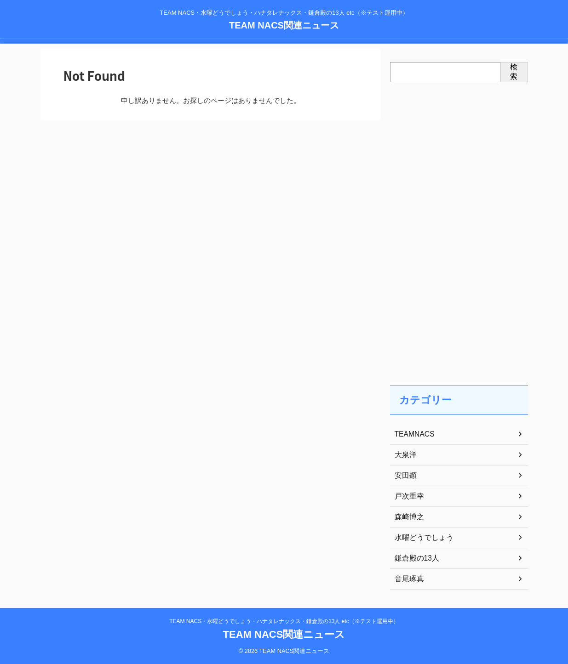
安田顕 (404, 475)
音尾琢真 (407, 579)
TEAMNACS (412, 434)
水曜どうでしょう (420, 537)
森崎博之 (407, 517)
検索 (513, 71)
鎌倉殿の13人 (414, 558)
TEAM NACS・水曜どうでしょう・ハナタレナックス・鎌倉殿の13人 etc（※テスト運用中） (284, 621)
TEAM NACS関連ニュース (284, 25)
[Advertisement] (459, 225)
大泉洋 (404, 455)
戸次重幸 (407, 496)
